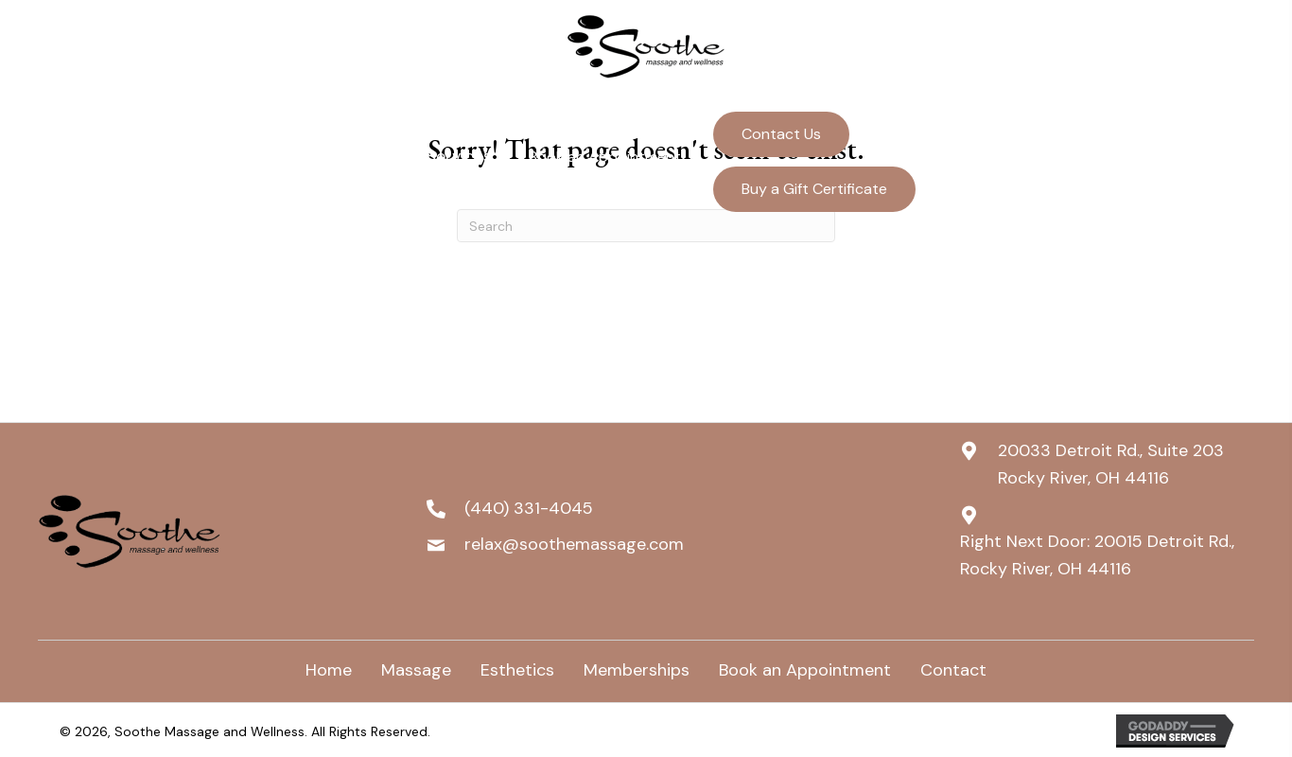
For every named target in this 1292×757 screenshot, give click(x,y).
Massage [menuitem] (416, 670)
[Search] (646, 225)
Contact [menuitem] (953, 670)
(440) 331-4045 (1112, 134)
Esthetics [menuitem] (517, 670)
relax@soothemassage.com (1151, 171)
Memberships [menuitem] (637, 670)
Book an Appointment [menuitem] (805, 670)
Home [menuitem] (329, 670)
